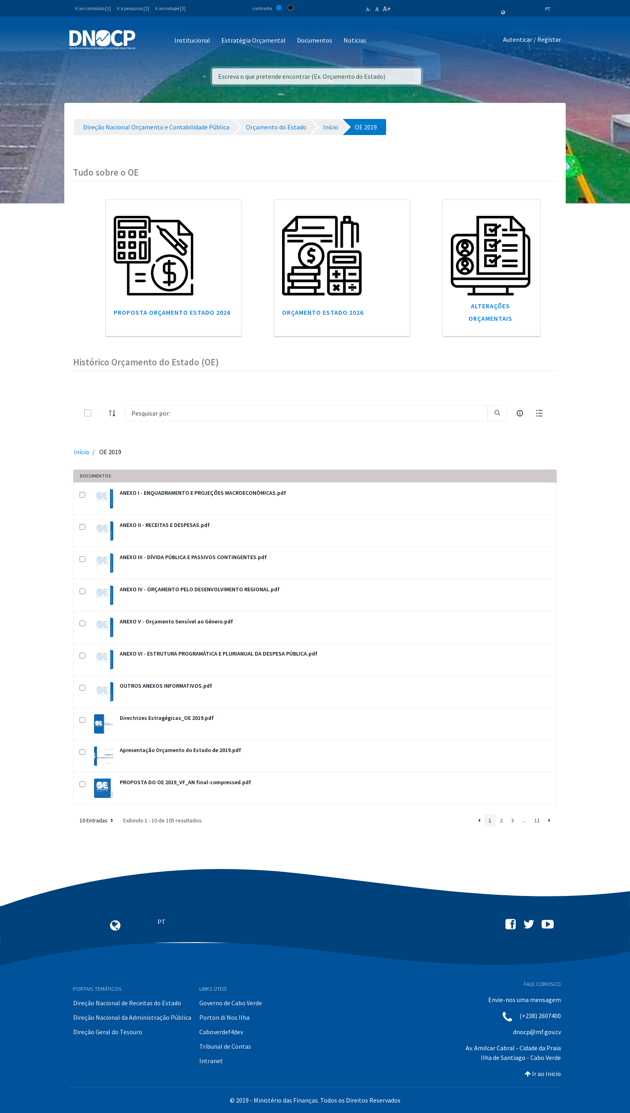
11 (537, 820)
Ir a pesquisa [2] (133, 8)
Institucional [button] (192, 40)
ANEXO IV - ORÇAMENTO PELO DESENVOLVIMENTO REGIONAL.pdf (200, 589)
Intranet (211, 1061)
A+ (387, 8)
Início (81, 452)
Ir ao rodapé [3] (170, 8)
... (524, 820)
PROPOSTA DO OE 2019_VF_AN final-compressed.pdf (185, 782)
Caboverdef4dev (221, 1032)
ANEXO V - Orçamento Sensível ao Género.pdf (176, 621)
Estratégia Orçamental (253, 40)
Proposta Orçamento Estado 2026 (172, 312)
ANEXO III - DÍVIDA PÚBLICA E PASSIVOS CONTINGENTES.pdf (193, 557)
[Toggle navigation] (146, 41)
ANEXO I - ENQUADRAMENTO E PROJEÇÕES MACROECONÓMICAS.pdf (203, 492)
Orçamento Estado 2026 (323, 312)
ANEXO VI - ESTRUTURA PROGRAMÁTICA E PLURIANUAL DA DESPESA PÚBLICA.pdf (218, 653)
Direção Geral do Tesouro (107, 1032)
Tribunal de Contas (225, 1046)
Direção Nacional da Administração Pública (132, 1017)
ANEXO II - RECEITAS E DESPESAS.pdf (165, 525)
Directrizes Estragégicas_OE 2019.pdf (167, 718)
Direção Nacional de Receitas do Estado (127, 1003)
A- (368, 9)
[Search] (306, 413)
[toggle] (101, 413)
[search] (497, 413)
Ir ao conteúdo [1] (93, 8)
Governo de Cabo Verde (230, 1003)
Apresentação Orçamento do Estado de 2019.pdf (180, 750)
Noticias (355, 40)
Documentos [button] (314, 40)
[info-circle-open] (519, 413)
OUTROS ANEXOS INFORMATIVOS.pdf (166, 685)
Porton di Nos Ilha (224, 1017)
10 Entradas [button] (97, 820)
